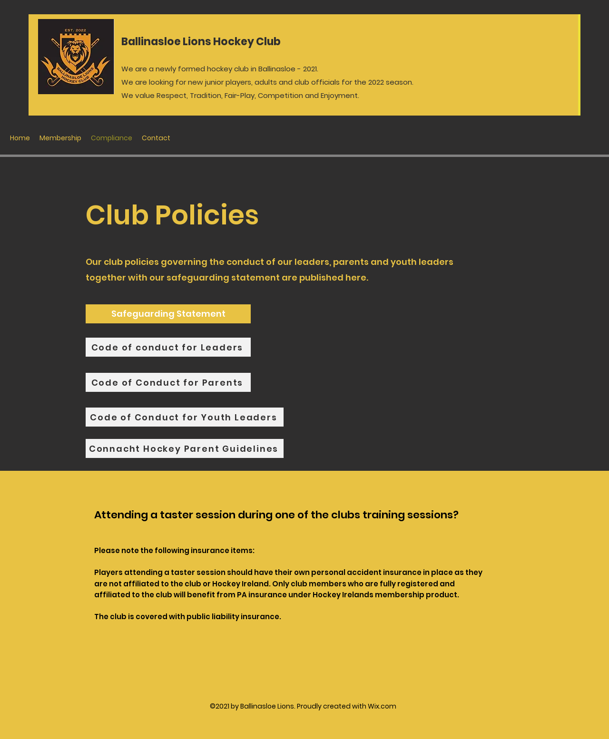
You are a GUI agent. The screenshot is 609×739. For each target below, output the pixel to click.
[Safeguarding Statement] (168, 313)
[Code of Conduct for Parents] (168, 382)
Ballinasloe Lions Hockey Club (201, 41)
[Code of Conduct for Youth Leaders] (185, 417)
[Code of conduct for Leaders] (168, 347)
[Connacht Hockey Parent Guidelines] (185, 448)
